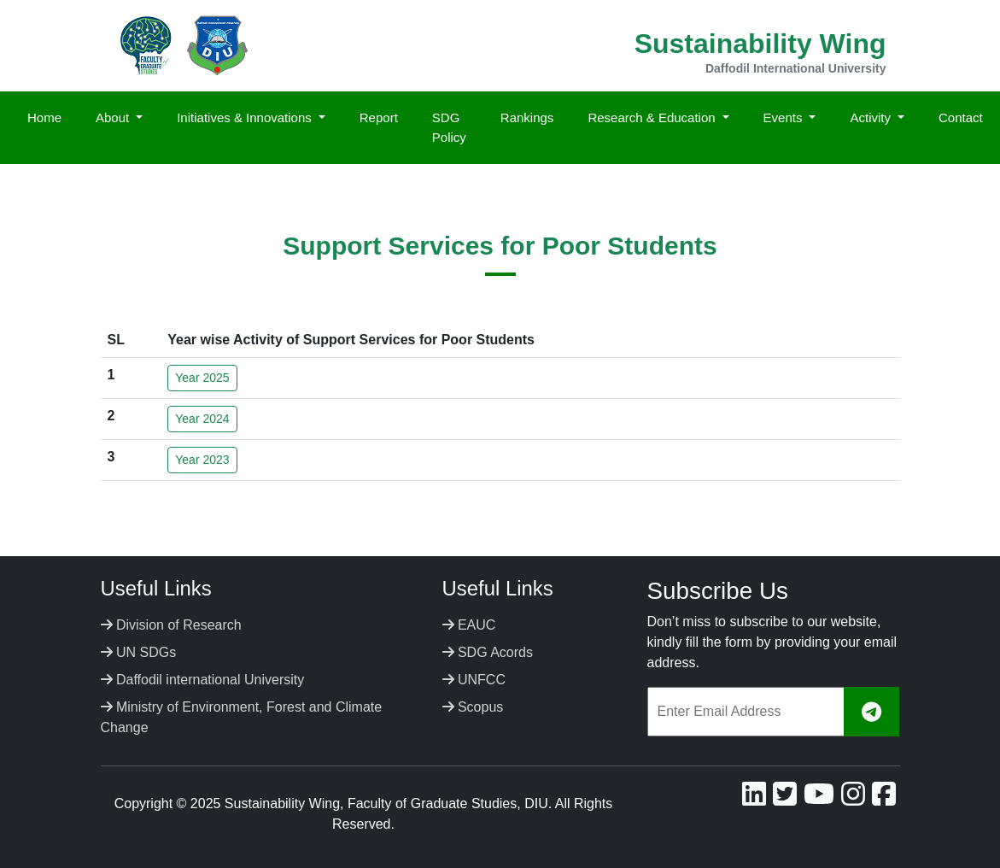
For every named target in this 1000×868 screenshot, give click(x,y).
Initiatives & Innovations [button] (246, 117)
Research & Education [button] (653, 117)
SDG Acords (487, 652)
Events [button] (784, 117)
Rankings (527, 117)
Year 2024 (202, 418)
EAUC (469, 625)
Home (44, 117)
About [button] (114, 117)
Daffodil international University (203, 679)
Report (379, 117)
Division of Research (171, 625)
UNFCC (474, 679)
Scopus (473, 707)
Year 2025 (202, 377)
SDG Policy (449, 127)
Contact (961, 117)
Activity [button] (872, 117)
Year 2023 (202, 459)
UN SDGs (139, 652)
